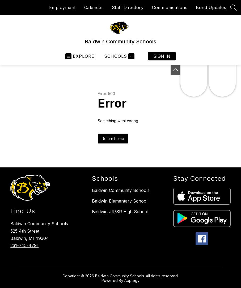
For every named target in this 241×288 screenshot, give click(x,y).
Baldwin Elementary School (119, 201)
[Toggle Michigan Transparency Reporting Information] (176, 70)
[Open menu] (79, 56)
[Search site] (233, 7)
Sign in (161, 56)
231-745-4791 (24, 245)
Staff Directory (128, 7)
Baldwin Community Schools (121, 190)
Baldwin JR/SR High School (120, 211)
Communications (169, 7)
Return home (113, 138)
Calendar (93, 7)
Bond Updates (211, 7)
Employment (62, 7)
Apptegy (131, 280)
